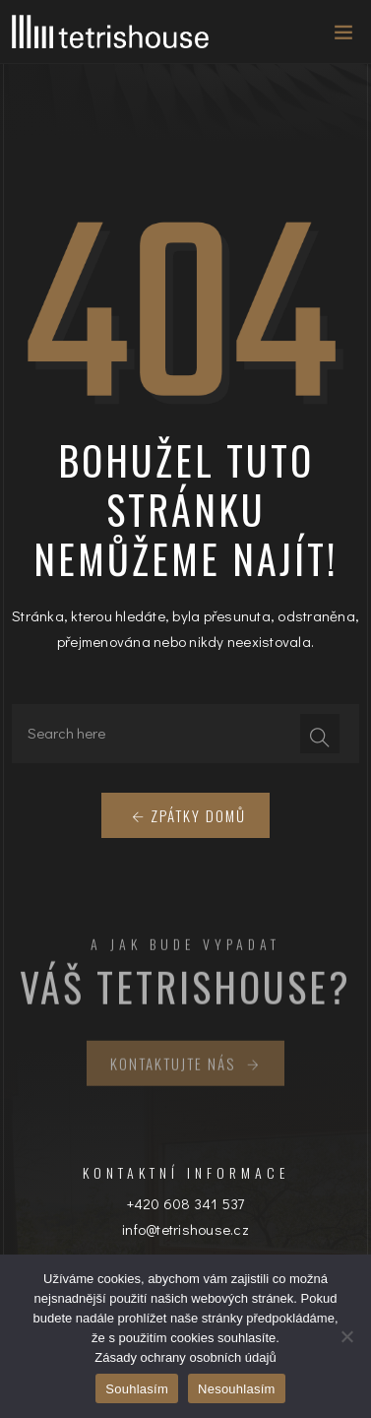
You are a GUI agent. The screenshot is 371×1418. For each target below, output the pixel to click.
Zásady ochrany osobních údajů (185, 1357)
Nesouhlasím (237, 1389)
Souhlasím (136, 1389)
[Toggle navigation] (337, 36)
